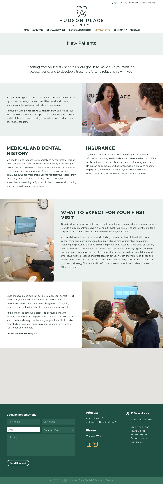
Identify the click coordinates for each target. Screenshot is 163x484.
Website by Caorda (103, 480)
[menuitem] (26, 29)
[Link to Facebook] (89, 444)
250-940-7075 (93, 436)
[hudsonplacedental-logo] (81, 16)
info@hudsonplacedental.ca (143, 3)
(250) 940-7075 (120, 3)
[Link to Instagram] (95, 444)
